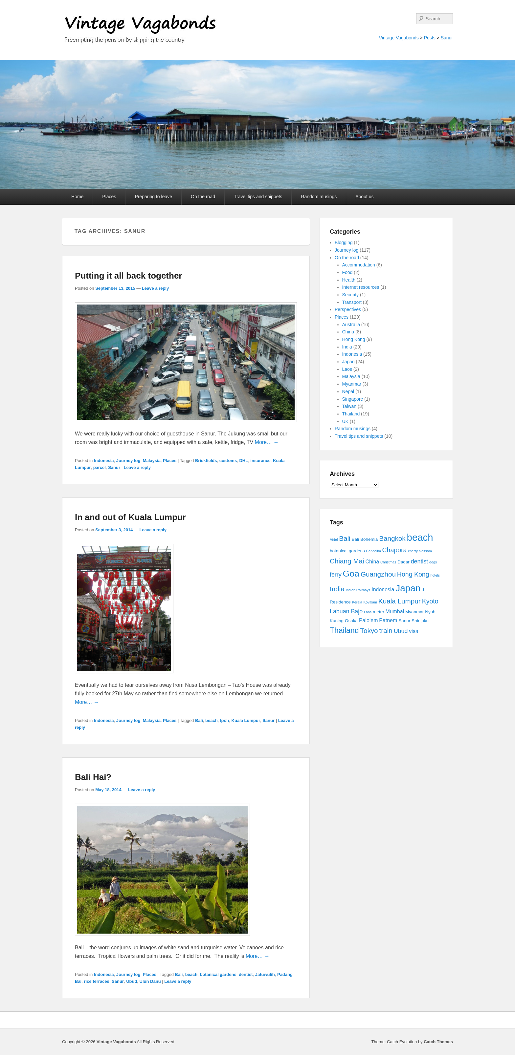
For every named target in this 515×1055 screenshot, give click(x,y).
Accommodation (358, 264)
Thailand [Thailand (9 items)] (344, 630)
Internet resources (360, 287)
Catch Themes (438, 1041)
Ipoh (224, 720)
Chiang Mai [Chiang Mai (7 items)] (347, 561)
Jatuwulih (265, 974)
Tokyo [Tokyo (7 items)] (369, 630)
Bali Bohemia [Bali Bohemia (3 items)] (365, 539)
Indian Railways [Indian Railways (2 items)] (358, 590)
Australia (351, 324)
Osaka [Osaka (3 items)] (351, 620)
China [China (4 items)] (372, 561)
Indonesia (104, 460)
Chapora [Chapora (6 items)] (394, 550)
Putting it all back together (128, 276)
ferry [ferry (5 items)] (336, 574)
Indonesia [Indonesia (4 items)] (382, 589)
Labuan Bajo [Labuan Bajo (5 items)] (346, 611)
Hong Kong (353, 339)
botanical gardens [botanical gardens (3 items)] (347, 550)
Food (347, 272)
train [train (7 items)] (385, 630)
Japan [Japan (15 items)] (407, 588)
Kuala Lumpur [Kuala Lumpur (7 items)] (399, 601)
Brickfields (206, 460)
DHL (243, 460)
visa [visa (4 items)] (413, 631)
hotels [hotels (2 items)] (434, 575)
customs (228, 460)
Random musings (319, 196)
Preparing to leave (153, 196)
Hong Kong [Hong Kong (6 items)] (413, 574)
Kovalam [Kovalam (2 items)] (370, 602)
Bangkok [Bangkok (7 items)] (392, 538)
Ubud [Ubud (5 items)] (401, 631)
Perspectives (348, 309)
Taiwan (349, 406)
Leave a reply (155, 288)
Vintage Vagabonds (399, 37)
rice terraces (96, 981)
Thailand (351, 413)
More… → (267, 442)
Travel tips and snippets (258, 196)
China (348, 331)
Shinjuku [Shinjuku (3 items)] (420, 620)
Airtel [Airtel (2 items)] (334, 539)
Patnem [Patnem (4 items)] (388, 620)
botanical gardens (218, 974)
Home (77, 196)
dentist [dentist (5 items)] (419, 561)
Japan (348, 361)
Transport (352, 302)
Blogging (344, 242)
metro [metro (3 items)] (378, 611)
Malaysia (152, 460)
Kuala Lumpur (246, 720)
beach (211, 720)
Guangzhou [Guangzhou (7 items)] (378, 574)
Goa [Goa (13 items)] (351, 574)
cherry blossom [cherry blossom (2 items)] (420, 551)
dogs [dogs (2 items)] (433, 562)
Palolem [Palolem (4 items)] (368, 620)
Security (350, 294)
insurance (260, 460)
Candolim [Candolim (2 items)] (373, 551)
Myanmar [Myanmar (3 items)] (414, 611)
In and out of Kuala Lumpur (130, 517)
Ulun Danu (150, 981)
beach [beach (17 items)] (420, 537)
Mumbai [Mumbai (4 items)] (394, 611)
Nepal (348, 391)
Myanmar (351, 384)
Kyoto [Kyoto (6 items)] (430, 601)
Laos (347, 369)
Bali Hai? (93, 777)
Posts (430, 37)
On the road (203, 196)
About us (364, 196)
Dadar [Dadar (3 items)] (403, 561)
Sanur (447, 37)
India (347, 346)
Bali (199, 720)
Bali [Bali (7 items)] (344, 538)
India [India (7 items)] (337, 589)
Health (348, 280)
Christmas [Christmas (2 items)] (388, 562)
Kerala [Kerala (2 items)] (357, 602)
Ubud (131, 981)
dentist (246, 974)
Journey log (128, 460)
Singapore (352, 399)
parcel (99, 467)
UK (345, 421)
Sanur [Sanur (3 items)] (404, 620)
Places (109, 196)
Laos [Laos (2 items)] (367, 612)
